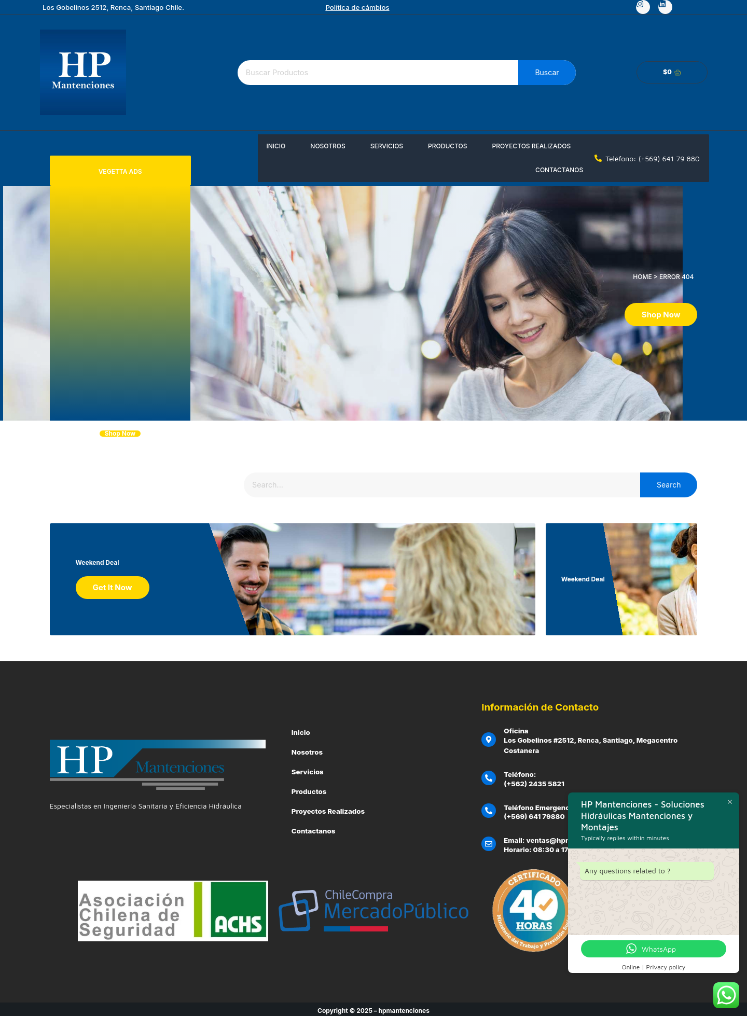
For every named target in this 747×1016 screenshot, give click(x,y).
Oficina (516, 727)
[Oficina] (488, 736)
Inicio (275, 146)
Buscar (547, 72)
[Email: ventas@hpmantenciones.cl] (488, 841)
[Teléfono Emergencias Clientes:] (488, 808)
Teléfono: (520, 771)
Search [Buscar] (669, 484)
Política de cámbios (357, 7)
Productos (447, 146)
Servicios (386, 146)
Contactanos (559, 170)
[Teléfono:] (488, 775)
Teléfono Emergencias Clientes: (558, 804)
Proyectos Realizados (531, 146)
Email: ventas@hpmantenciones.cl (563, 837)
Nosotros (327, 146)
